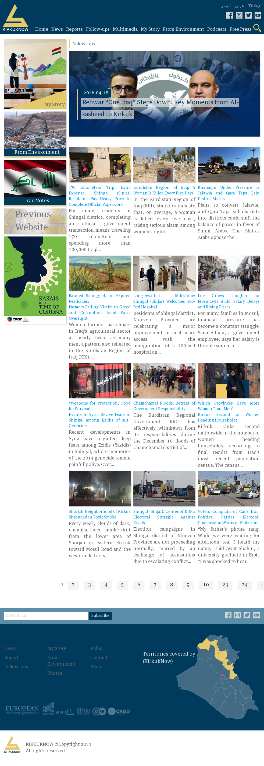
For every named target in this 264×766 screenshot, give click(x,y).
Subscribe (100, 616)
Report (11, 658)
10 (206, 585)
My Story (56, 648)
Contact (99, 658)
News (10, 648)
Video (96, 648)
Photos (54, 673)
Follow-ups (16, 667)
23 (225, 585)
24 (245, 585)
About (96, 667)
